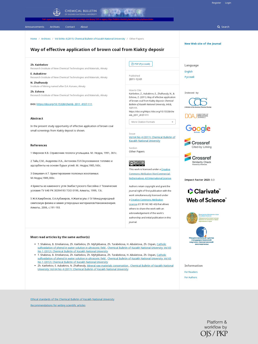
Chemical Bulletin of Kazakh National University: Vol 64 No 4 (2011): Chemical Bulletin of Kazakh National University (105, 267)
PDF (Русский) (142, 63)
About (84, 26)
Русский (189, 77)
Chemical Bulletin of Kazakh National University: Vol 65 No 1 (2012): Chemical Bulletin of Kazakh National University (104, 249)
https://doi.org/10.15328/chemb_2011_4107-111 (64, 104)
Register (216, 2)
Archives (55, 26)
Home (33, 38)
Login (228, 2)
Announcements (34, 26)
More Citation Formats (143, 121)
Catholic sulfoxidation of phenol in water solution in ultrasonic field (102, 245)
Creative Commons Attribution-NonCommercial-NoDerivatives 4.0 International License (150, 174)
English (189, 71)
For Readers (191, 272)
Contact (70, 26)
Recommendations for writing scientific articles (57, 305)
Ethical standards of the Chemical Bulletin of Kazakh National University (72, 299)
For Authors (191, 277)
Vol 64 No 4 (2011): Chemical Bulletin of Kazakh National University (90, 38)
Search (225, 26)
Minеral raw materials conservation (108, 265)
